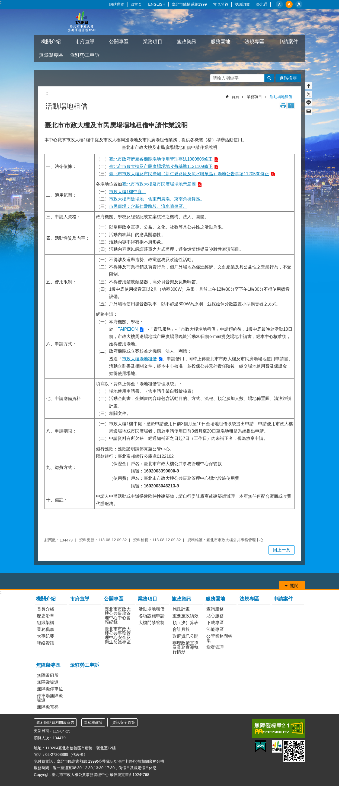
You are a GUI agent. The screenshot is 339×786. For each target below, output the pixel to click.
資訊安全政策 (123, 722)
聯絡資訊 (45, 643)
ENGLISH (156, 4)
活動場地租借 (281, 97)
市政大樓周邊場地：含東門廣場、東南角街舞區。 (156, 199)
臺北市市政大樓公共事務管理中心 (81, 22)
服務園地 (220, 41)
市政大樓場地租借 (139, 358)
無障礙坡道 (48, 682)
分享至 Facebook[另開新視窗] (308, 85)
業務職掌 (45, 629)
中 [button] (289, 4)
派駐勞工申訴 (85, 55)
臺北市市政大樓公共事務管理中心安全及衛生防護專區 (118, 635)
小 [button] (279, 4)
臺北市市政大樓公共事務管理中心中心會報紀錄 (118, 615)
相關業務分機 (152, 761)
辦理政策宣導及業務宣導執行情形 (185, 647)
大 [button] (298, 4)
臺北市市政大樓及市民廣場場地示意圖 (159, 184)
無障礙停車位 (50, 689)
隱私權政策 (93, 722)
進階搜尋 (288, 78)
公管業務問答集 (219, 638)
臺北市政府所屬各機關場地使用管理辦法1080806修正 (161, 159)
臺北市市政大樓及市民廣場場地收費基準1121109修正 (161, 166)
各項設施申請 (152, 615)
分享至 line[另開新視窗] (308, 102)
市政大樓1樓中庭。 (127, 191)
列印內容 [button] (283, 105)
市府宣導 (85, 41)
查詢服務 (215, 609)
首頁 (235, 97)
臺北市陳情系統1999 (189, 4)
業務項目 (152, 41)
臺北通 (261, 4)
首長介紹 (45, 609)
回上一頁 (281, 549)
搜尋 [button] (269, 78)
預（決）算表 (185, 622)
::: (2, 2)
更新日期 (41, 730)
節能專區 (215, 629)
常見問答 (220, 4)
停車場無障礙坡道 (50, 697)
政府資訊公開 (185, 636)
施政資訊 (186, 41)
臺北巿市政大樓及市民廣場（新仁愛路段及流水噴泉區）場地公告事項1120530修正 (189, 173)
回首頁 (136, 4)
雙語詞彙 (242, 4)
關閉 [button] (294, 585)
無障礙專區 (51, 55)
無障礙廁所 (48, 675)
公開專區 (119, 41)
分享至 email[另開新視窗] (308, 111)
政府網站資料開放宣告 (55, 722)
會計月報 (181, 629)
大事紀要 (45, 636)
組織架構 (45, 622)
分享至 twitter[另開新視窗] (308, 94)
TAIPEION (128, 329)
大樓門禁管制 (152, 622)
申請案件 (288, 41)
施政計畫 (181, 609)
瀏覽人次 (41, 738)
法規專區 (254, 41)
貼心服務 (215, 615)
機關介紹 (51, 41)
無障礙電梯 (48, 706)
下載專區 (215, 622)
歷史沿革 (45, 615)
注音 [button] (291, 105)
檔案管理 (215, 647)
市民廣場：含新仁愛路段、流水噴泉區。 (148, 206)
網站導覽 (116, 4)
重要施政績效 (185, 615)
